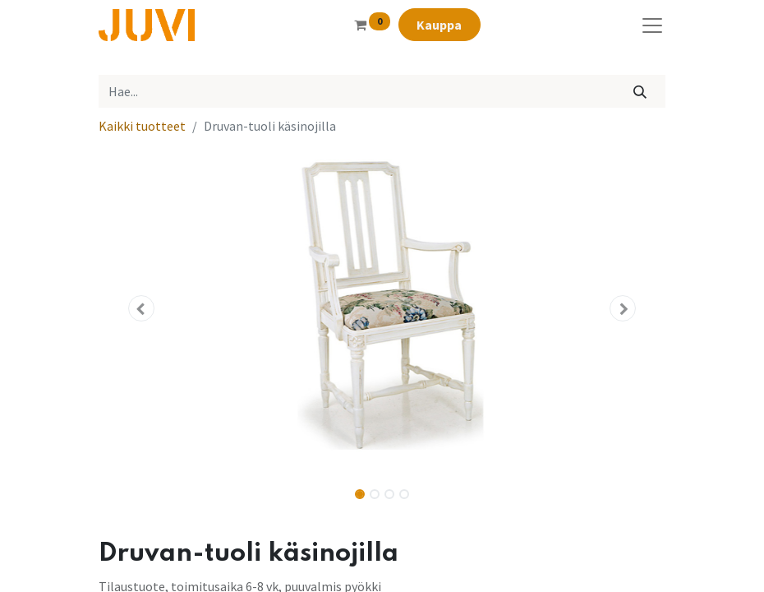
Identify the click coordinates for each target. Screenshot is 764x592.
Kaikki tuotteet (142, 126)
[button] (141, 308)
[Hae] (640, 91)
